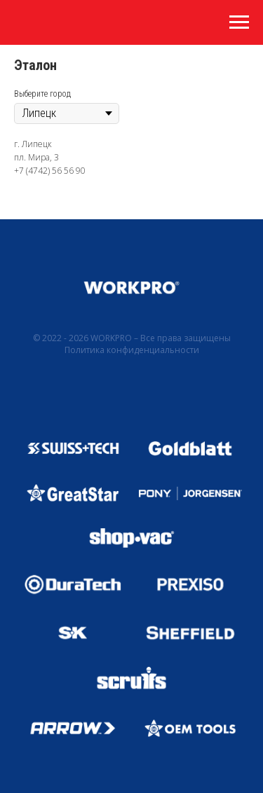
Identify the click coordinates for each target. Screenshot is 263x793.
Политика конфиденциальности (132, 350)
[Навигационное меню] (239, 22)
